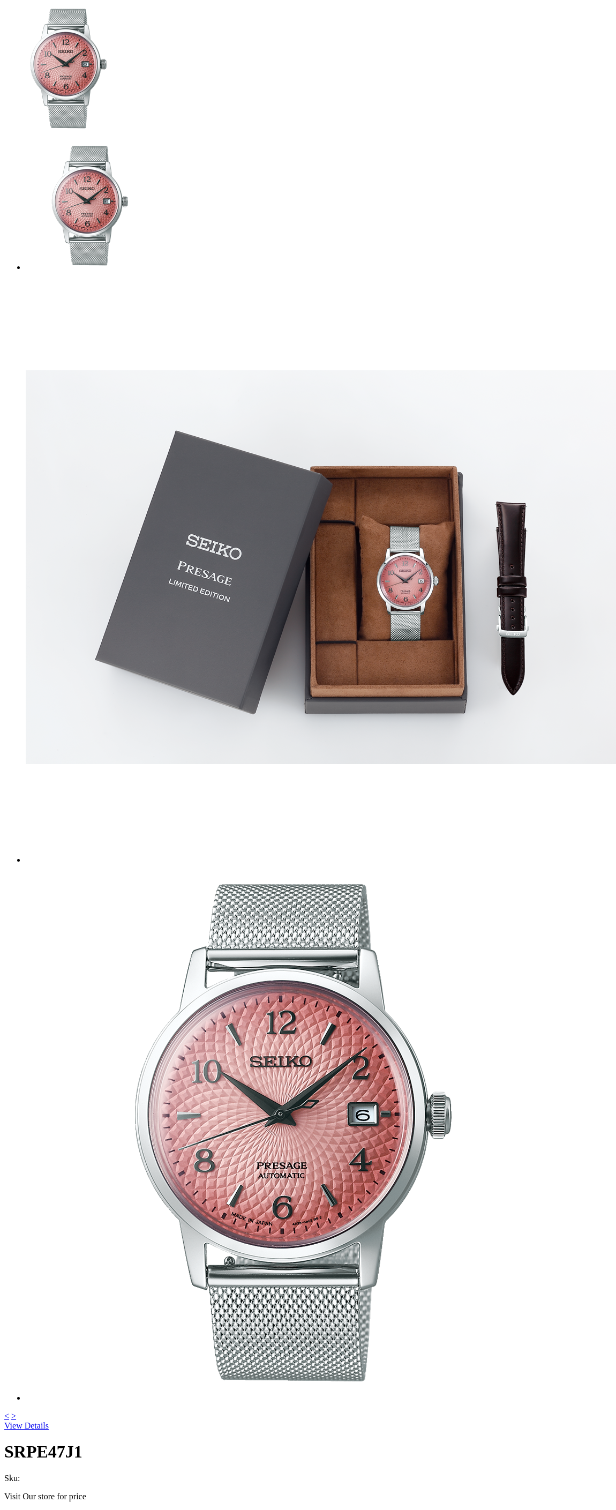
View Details (26, 1425)
